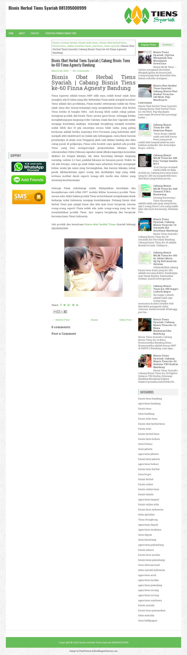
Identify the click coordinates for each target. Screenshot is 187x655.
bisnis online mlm (148, 504)
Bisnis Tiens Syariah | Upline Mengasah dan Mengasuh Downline (163, 57)
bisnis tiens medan (149, 554)
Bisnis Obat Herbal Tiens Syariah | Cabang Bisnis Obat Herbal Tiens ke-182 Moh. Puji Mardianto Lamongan (158, 94)
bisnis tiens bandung (150, 398)
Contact (35, 33)
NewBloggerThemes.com (106, 651)
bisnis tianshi (145, 494)
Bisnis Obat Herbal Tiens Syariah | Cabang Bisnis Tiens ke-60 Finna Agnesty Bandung (90, 62)
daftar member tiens (79, 46)
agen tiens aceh (147, 575)
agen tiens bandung (149, 403)
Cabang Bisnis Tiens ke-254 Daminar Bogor (162, 127)
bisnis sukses (146, 550)
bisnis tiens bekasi (149, 439)
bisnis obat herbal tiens (113, 42)
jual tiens (98, 46)
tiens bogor (144, 474)
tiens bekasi (145, 444)
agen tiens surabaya (149, 529)
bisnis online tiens (148, 489)
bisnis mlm (144, 428)
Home (11, 33)
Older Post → (126, 319)
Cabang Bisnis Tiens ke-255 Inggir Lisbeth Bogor (165, 288)
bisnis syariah (146, 605)
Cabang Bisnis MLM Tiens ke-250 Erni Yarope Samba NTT (165, 159)
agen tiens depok (148, 524)
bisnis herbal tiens (148, 433)
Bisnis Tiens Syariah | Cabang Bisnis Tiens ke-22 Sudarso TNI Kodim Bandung (165, 361)
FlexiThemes (85, 651)
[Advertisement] (93, 444)
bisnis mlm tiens (88, 42)
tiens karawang (147, 539)
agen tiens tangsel (148, 499)
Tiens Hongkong (148, 519)
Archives (167, 45)
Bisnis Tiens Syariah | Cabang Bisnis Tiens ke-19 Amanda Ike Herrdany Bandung (165, 225)
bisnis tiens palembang (151, 560)
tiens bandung (146, 413)
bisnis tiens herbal (148, 469)
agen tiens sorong (148, 595)
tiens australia (146, 615)
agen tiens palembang (151, 544)
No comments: (81, 70)
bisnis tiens (59, 46)
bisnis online (145, 484)
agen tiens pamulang (150, 585)
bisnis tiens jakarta (149, 459)
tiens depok (145, 534)
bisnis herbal (69, 42)
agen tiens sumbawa (150, 600)
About (22, 33)
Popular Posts (148, 45)
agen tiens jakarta (148, 454)
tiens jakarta (145, 449)
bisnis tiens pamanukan (151, 610)
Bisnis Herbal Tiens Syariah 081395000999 (47, 7)
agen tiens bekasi (148, 464)
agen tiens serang (148, 590)
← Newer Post (61, 319)
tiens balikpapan (147, 620)
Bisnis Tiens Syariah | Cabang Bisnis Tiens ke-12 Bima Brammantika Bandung (164, 326)
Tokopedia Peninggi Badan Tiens (60, 33)
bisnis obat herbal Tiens (100, 224)
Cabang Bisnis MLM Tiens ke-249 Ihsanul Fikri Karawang (165, 190)
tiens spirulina (146, 514)
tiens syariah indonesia (151, 570)
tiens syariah (111, 46)
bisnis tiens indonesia (150, 509)
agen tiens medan (148, 580)
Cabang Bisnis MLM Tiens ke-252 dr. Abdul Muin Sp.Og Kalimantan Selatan (165, 258)
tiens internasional (149, 565)
